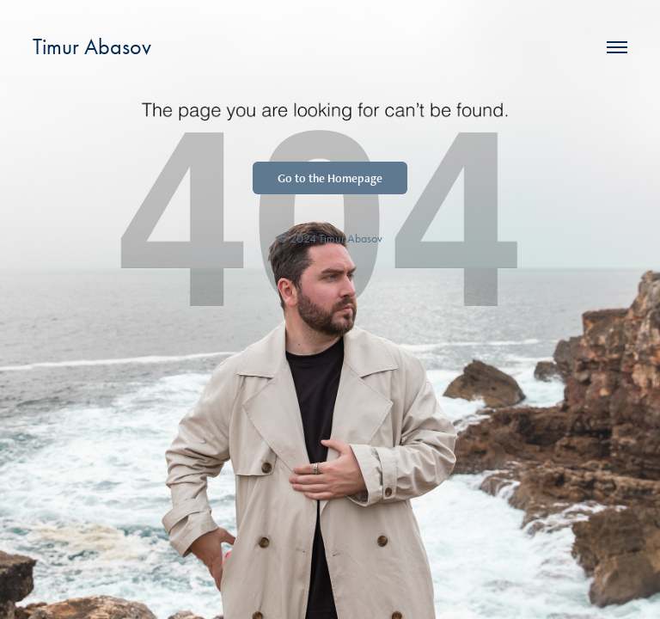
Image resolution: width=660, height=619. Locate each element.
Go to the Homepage (330, 178)
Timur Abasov (92, 47)
